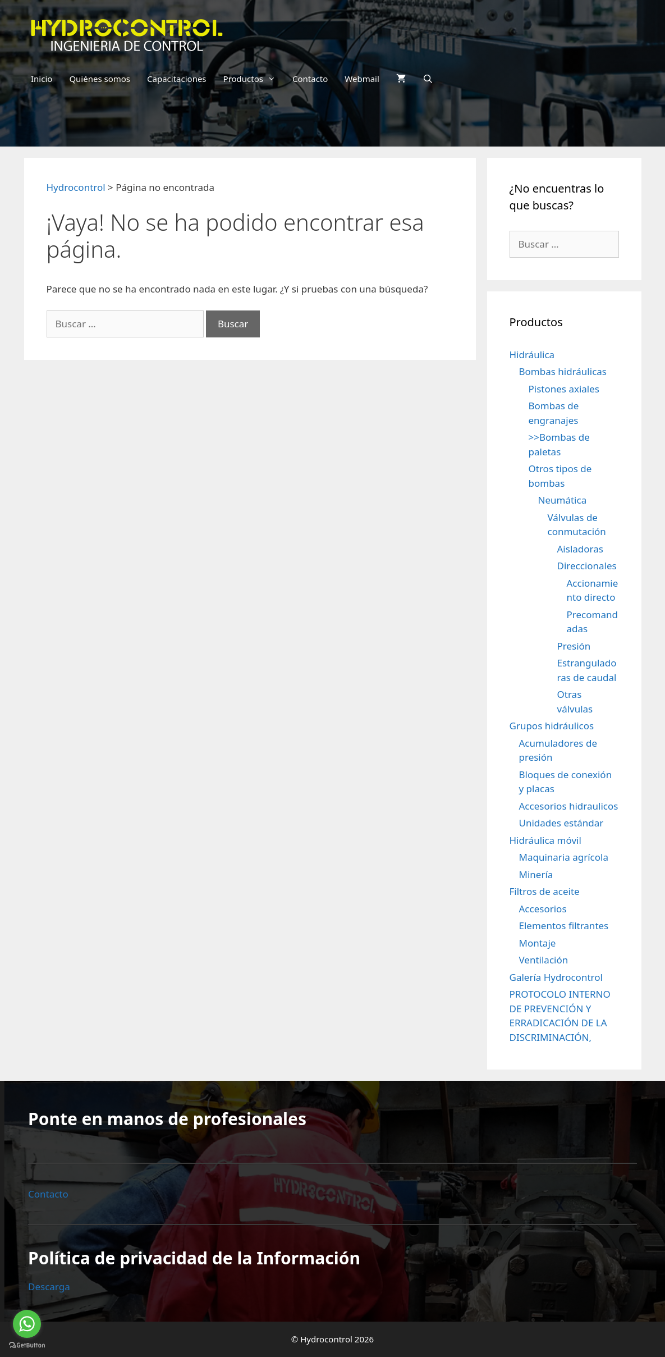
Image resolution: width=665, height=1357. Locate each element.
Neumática (562, 500)
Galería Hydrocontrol (556, 977)
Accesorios (543, 908)
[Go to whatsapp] (27, 1324)
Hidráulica (532, 354)
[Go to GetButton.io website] (27, 1345)
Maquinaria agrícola (563, 857)
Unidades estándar (561, 822)
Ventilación (543, 959)
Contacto (310, 78)
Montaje (537, 942)
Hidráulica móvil (545, 840)
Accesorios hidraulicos (568, 805)
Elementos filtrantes (564, 925)
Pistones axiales (564, 388)
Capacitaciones (177, 78)
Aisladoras (580, 548)
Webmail (362, 78)
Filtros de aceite (545, 891)
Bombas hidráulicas (563, 371)
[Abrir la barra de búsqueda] (428, 78)
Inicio (41, 78)
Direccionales (587, 565)
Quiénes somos (99, 78)
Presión (574, 645)
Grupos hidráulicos (552, 725)
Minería (536, 874)
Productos (253, 78)
